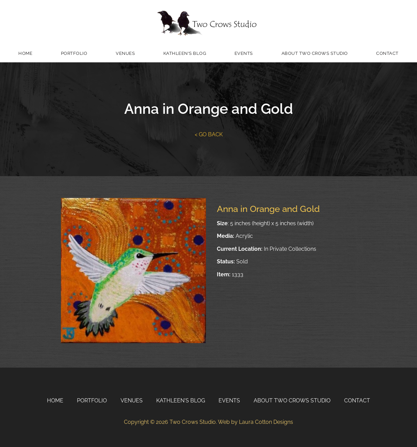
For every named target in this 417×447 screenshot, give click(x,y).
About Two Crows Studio (315, 53)
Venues (125, 53)
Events (244, 53)
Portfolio (74, 53)
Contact (387, 53)
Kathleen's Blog (184, 53)
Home (25, 53)
